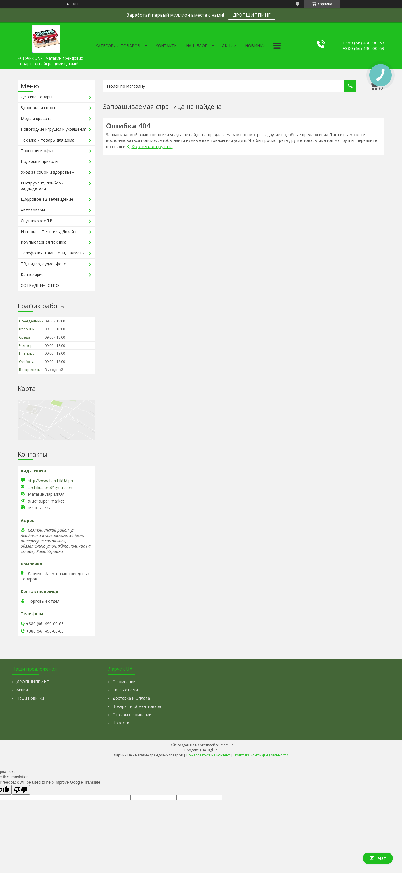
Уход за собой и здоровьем (47, 172)
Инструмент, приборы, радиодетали (43, 185)
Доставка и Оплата (131, 698)
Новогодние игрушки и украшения (53, 129)
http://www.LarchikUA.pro (51, 480)
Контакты (166, 45)
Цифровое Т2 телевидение (47, 199)
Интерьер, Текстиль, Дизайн (48, 231)
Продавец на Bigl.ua (201, 750)
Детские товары (36, 96)
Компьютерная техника (43, 242)
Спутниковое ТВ (37, 220)
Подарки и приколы (39, 161)
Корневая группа (152, 146)
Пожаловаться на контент (208, 755)
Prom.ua (227, 745)
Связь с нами (125, 689)
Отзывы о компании (132, 714)
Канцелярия (32, 274)
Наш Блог (196, 45)
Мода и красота (36, 118)
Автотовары (33, 210)
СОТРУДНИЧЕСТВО (40, 285)
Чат (378, 858)
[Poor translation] (21, 790)
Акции (229, 45)
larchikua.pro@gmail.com (51, 487)
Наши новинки (30, 698)
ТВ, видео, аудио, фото (43, 263)
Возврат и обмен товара (137, 706)
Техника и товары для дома (47, 140)
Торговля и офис (37, 150)
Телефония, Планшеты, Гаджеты (53, 253)
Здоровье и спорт (38, 107)
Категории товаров (117, 45)
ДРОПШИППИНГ (252, 15)
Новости (121, 722)
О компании (124, 681)
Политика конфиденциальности (261, 755)
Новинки (255, 45)
